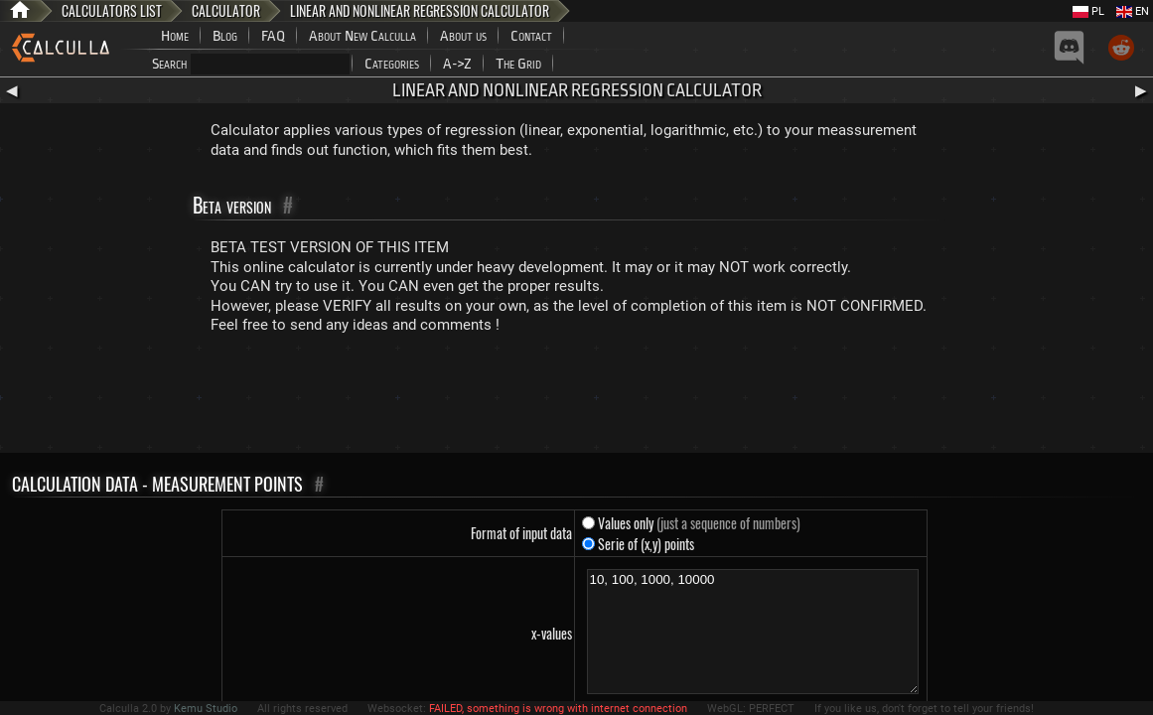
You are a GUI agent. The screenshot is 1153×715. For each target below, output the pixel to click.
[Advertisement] (577, 398)
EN (1132, 11)
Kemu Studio (205, 708)
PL (1088, 11)
